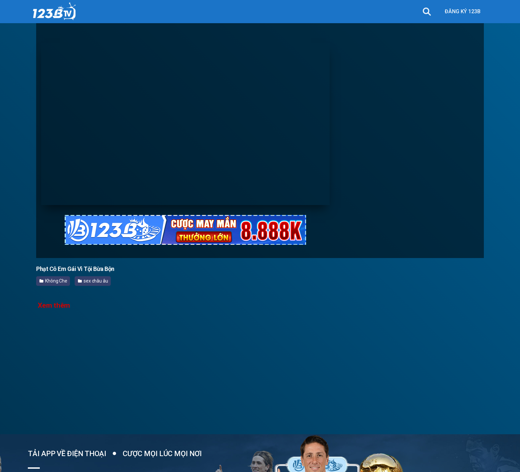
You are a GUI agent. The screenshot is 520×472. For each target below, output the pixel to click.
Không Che (53, 281)
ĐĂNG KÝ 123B (463, 11)
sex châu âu (93, 281)
